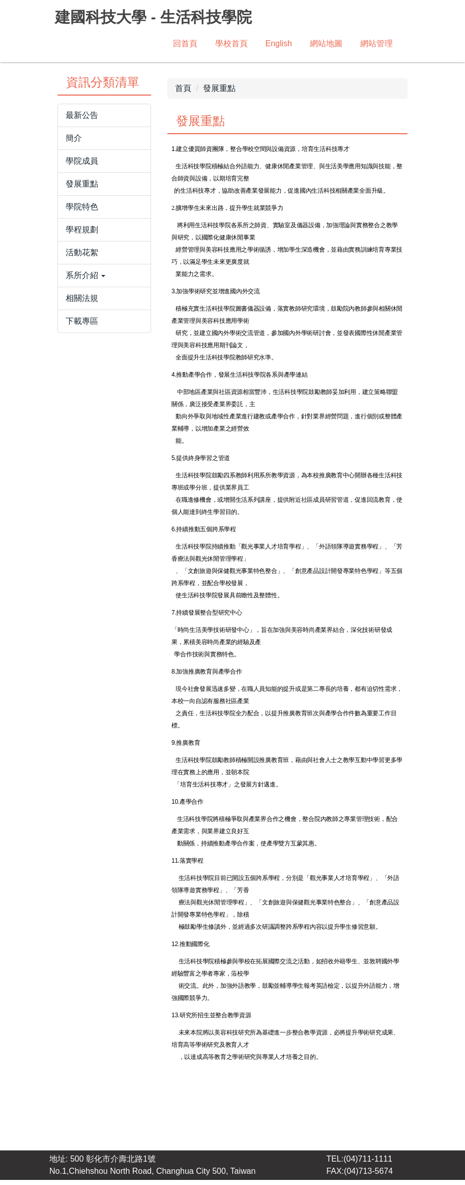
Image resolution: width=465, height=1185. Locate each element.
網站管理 (376, 43)
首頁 (183, 93)
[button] (104, 280)
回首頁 (185, 43)
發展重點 (219, 93)
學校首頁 (231, 43)
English (279, 43)
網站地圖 (326, 43)
